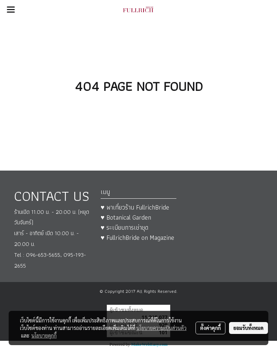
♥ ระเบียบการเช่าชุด (124, 227)
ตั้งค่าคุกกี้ (210, 328)
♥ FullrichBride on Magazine (137, 237)
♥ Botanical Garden (126, 217)
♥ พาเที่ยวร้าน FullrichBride (135, 207)
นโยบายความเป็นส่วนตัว (161, 328)
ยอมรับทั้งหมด (248, 328)
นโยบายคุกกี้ (44, 335)
